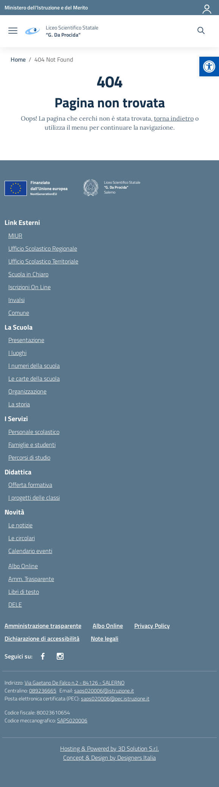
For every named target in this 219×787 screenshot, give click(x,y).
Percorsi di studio (29, 457)
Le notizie (20, 525)
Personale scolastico (33, 431)
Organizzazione (27, 391)
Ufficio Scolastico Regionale (42, 248)
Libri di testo (23, 591)
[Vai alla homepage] (72, 31)
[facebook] (43, 656)
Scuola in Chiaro (28, 274)
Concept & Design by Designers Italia (109, 757)
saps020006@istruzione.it (104, 690)
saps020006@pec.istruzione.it (115, 698)
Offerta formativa (30, 484)
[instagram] (60, 656)
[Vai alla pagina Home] (18, 59)
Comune (18, 312)
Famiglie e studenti (32, 444)
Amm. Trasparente (31, 578)
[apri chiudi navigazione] (12, 31)
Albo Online (23, 565)
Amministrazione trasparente (43, 625)
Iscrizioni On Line (29, 286)
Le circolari (21, 537)
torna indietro (174, 118)
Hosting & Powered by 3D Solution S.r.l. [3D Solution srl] (109, 748)
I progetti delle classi (34, 497)
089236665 (42, 690)
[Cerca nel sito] (201, 31)
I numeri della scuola (34, 365)
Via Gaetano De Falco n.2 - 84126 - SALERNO (74, 682)
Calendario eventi (30, 550)
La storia (19, 404)
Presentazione (26, 339)
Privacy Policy (152, 625)
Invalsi (16, 299)
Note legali (104, 638)
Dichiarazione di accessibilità (42, 638)
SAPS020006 (72, 720)
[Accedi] (207, 7)
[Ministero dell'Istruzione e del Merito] (46, 7)
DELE (15, 604)
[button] (209, 66)
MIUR (15, 235)
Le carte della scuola (34, 378)
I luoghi (17, 352)
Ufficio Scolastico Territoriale (43, 261)
